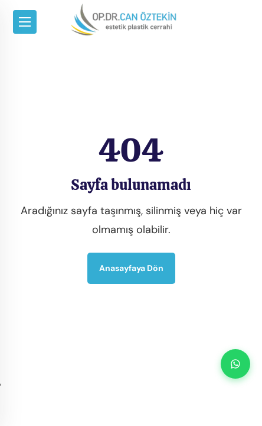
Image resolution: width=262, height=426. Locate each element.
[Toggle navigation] (25, 22)
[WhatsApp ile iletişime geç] (235, 364)
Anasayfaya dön (131, 268)
